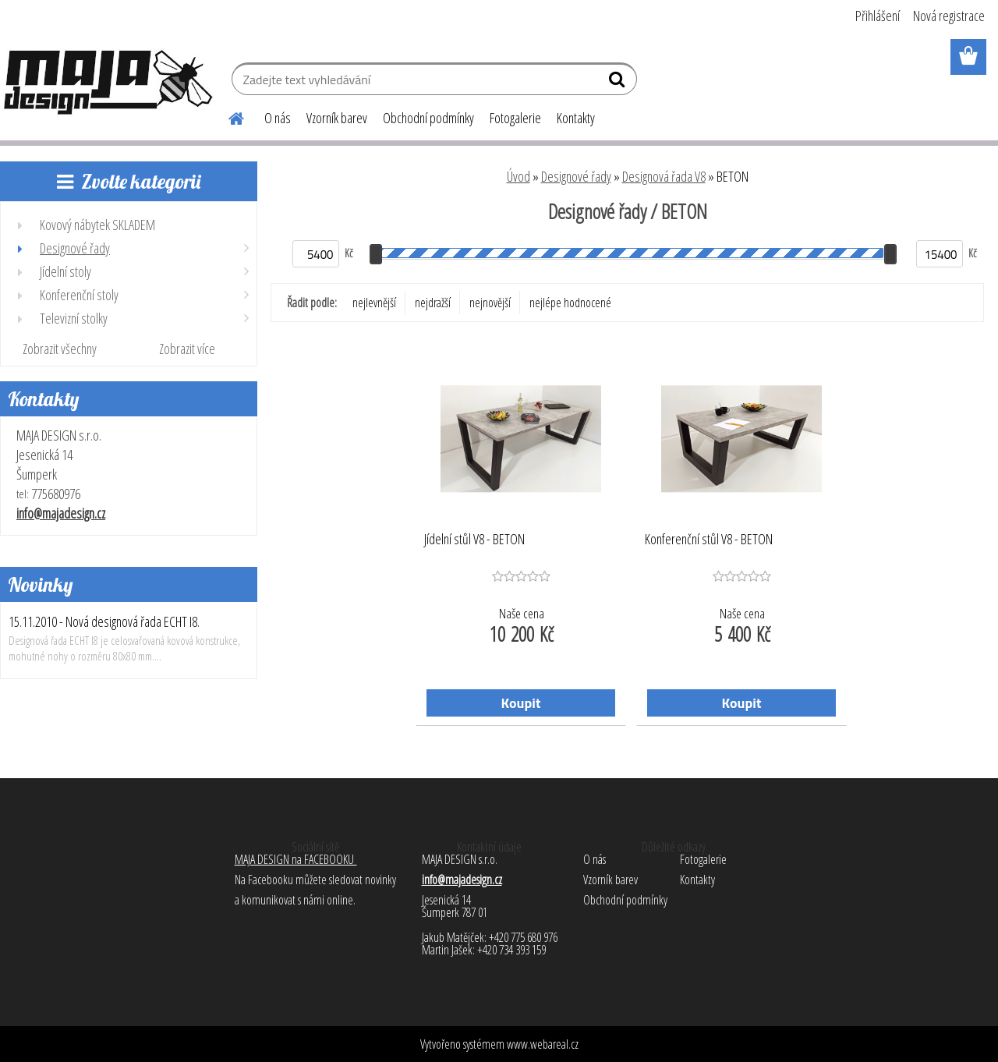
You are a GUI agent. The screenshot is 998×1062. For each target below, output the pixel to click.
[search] (618, 83)
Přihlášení (877, 15)
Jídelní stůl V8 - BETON (474, 539)
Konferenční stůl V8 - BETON (709, 539)
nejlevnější (374, 302)
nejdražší (433, 302)
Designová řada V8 (664, 176)
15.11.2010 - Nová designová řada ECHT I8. (104, 621)
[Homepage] (227, 116)
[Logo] (107, 81)
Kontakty (576, 117)
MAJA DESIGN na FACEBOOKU (296, 859)
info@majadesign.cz (60, 513)
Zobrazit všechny (60, 348)
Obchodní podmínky (428, 117)
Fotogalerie (515, 117)
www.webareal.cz (543, 1044)
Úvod (518, 176)
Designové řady (576, 176)
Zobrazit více (187, 348)
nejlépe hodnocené (570, 302)
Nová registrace (949, 15)
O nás (277, 117)
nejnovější (490, 302)
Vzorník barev (336, 117)
